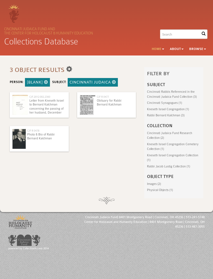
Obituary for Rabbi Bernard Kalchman (109, 102)
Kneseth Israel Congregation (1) (168, 109)
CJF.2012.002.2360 (39, 96)
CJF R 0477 (103, 96)
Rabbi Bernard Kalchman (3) (165, 115)
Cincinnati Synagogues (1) (164, 103)
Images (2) (154, 184)
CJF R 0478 (33, 130)
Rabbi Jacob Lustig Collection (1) (168, 166)
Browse (197, 49)
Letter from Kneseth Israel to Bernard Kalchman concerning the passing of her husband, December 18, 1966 (46, 109)
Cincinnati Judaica (93, 82)
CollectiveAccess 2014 (36, 248)
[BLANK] (37, 82)
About (177, 49)
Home (158, 49)
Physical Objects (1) (160, 190)
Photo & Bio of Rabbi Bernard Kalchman (41, 136)
